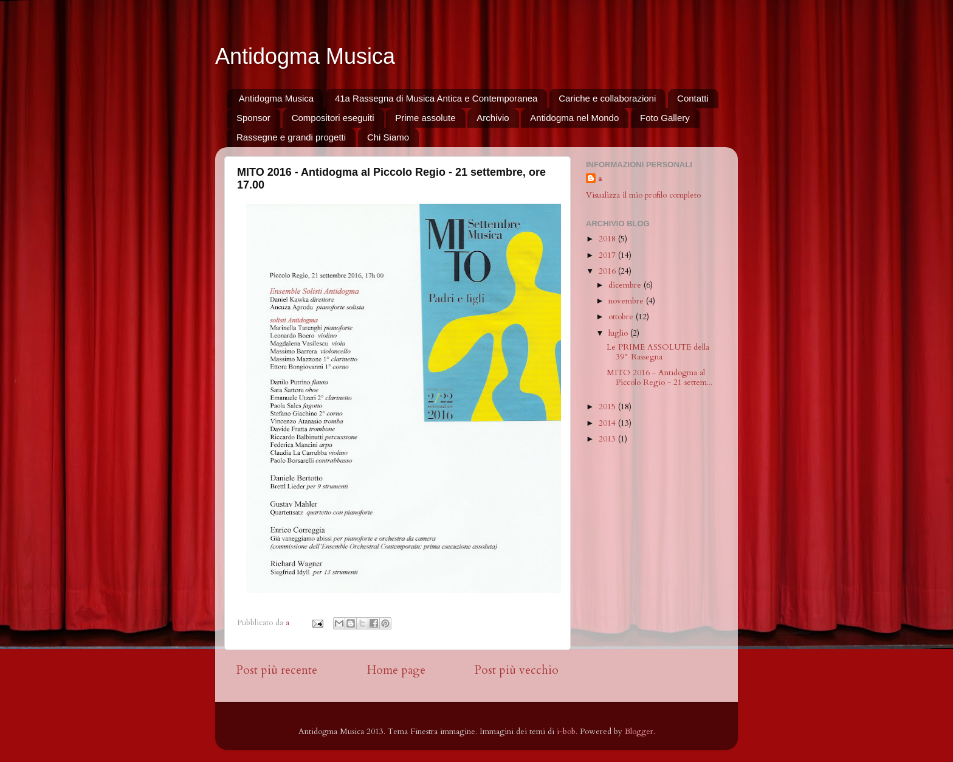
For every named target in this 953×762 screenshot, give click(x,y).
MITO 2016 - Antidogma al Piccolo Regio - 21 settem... (659, 377)
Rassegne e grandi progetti (291, 137)
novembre (627, 301)
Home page (396, 670)
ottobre (622, 316)
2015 (608, 406)
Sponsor (253, 118)
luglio (619, 333)
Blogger (639, 731)
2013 (608, 439)
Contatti (693, 98)
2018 (608, 239)
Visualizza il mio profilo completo (643, 195)
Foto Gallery (665, 118)
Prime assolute (425, 118)
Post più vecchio (517, 670)
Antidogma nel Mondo (574, 118)
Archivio (492, 118)
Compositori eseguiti (333, 118)
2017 (608, 255)
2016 (608, 271)
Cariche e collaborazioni (607, 98)
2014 (608, 423)
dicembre (626, 285)
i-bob (566, 731)
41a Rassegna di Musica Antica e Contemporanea (436, 98)
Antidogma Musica (305, 56)
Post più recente (276, 670)
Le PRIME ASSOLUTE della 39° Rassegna (658, 352)
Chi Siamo (388, 137)
